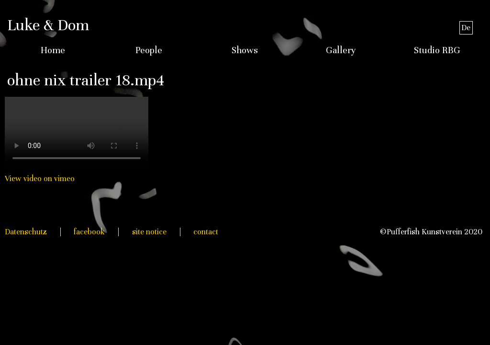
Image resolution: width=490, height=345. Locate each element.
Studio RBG (437, 50)
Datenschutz (26, 232)
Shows (245, 50)
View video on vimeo (40, 178)
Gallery (341, 50)
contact (205, 232)
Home (53, 50)
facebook (89, 232)
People (148, 50)
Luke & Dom (48, 24)
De (465, 28)
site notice (149, 232)
